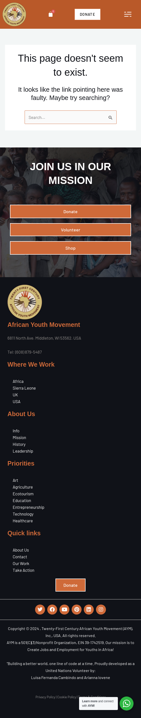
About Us (21, 549)
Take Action (23, 570)
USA (16, 401)
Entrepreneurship (28, 507)
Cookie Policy (66, 697)
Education (22, 500)
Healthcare (23, 520)
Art (15, 480)
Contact (20, 556)
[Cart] (50, 14)
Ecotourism (23, 493)
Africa (18, 381)
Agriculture (23, 486)
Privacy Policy (45, 697)
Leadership (23, 450)
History (19, 444)
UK (15, 394)
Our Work (21, 563)
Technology (23, 513)
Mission (19, 437)
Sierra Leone (24, 387)
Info (16, 430)
